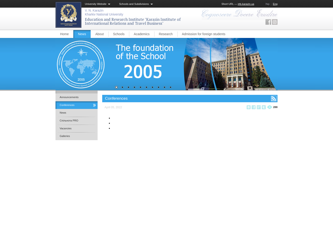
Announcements (69, 97)
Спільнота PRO (69, 120)
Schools (119, 34)
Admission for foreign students (203, 34)
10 (170, 87)
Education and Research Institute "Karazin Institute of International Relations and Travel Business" (133, 21)
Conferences (67, 105)
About (99, 34)
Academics (141, 34)
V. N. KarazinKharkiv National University (104, 12)
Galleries (65, 136)
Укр (267, 4)
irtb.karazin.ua (246, 4)
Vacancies (65, 128)
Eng (275, 4)
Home (64, 34)
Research (166, 34)
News (82, 34)
